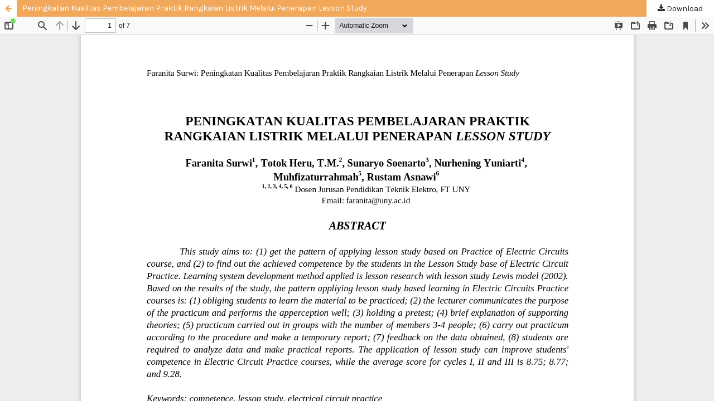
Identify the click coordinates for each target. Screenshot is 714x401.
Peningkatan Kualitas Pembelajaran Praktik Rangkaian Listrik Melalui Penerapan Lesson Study (194, 8)
